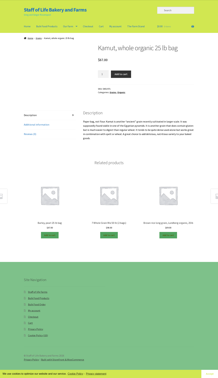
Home (27, 26)
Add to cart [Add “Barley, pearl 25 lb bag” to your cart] (49, 235)
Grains (39, 38)
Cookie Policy (75, 373)
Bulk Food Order (37, 304)
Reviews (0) (30, 134)
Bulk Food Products (46, 26)
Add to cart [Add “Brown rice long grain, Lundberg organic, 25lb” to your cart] (168, 235)
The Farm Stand (136, 26)
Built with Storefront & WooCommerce (62, 359)
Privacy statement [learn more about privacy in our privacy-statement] (96, 373)
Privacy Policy (35, 329)
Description (30, 115)
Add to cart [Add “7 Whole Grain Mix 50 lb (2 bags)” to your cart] (109, 235)
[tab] (50, 115)
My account (115, 26)
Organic (121, 92)
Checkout (88, 26)
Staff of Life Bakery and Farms (55, 10)
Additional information (36, 124)
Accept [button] (210, 374)
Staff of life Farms (37, 292)
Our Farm (68, 26)
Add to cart (121, 74)
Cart (101, 26)
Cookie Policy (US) (38, 335)
